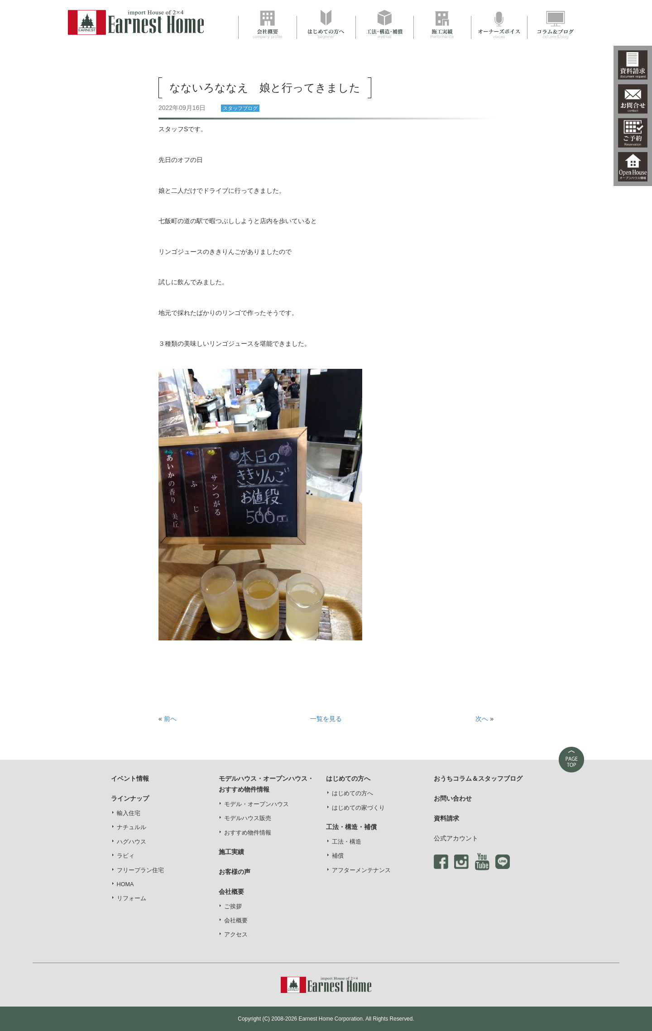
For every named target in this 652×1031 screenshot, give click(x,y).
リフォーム (131, 898)
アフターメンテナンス (361, 870)
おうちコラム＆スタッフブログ (478, 778)
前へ (170, 718)
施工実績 (231, 851)
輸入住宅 (128, 813)
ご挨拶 (233, 906)
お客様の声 (234, 871)
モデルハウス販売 (247, 818)
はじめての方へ (352, 793)
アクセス (236, 934)
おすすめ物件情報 (247, 833)
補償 (338, 856)
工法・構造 (346, 842)
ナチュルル (131, 827)
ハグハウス (131, 842)
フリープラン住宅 (140, 870)
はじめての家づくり (358, 808)
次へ (481, 718)
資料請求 (446, 818)
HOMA (125, 884)
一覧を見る (326, 718)
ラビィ (125, 856)
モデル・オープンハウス (256, 804)
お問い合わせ (453, 798)
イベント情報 (130, 778)
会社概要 (236, 920)
